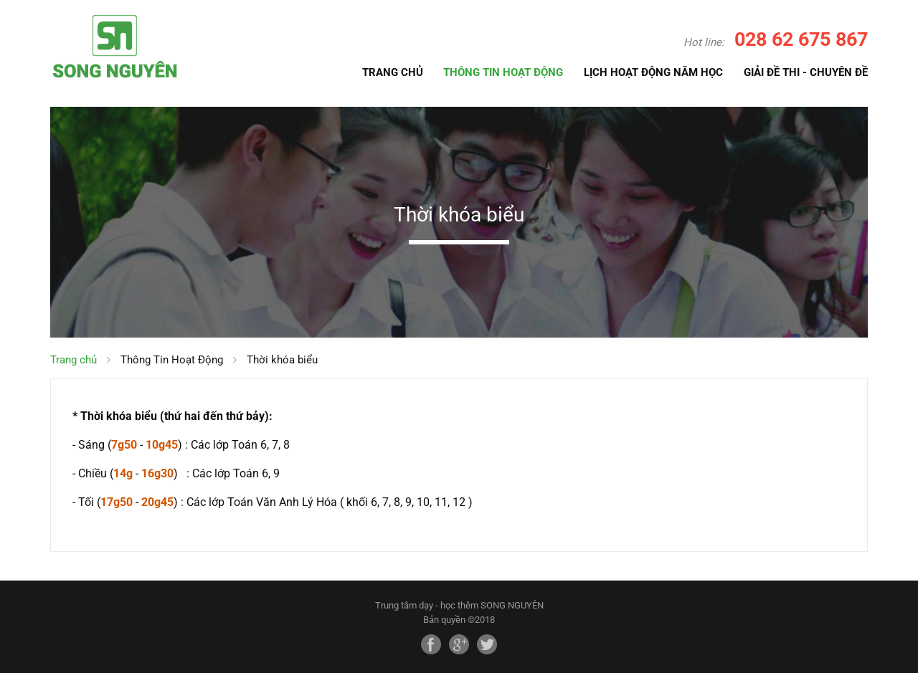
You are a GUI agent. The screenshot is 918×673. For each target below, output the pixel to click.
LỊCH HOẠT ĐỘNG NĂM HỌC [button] (653, 72)
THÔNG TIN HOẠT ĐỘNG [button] (503, 72)
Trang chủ (73, 359)
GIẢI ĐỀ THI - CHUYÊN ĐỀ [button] (806, 72)
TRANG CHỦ (392, 71)
